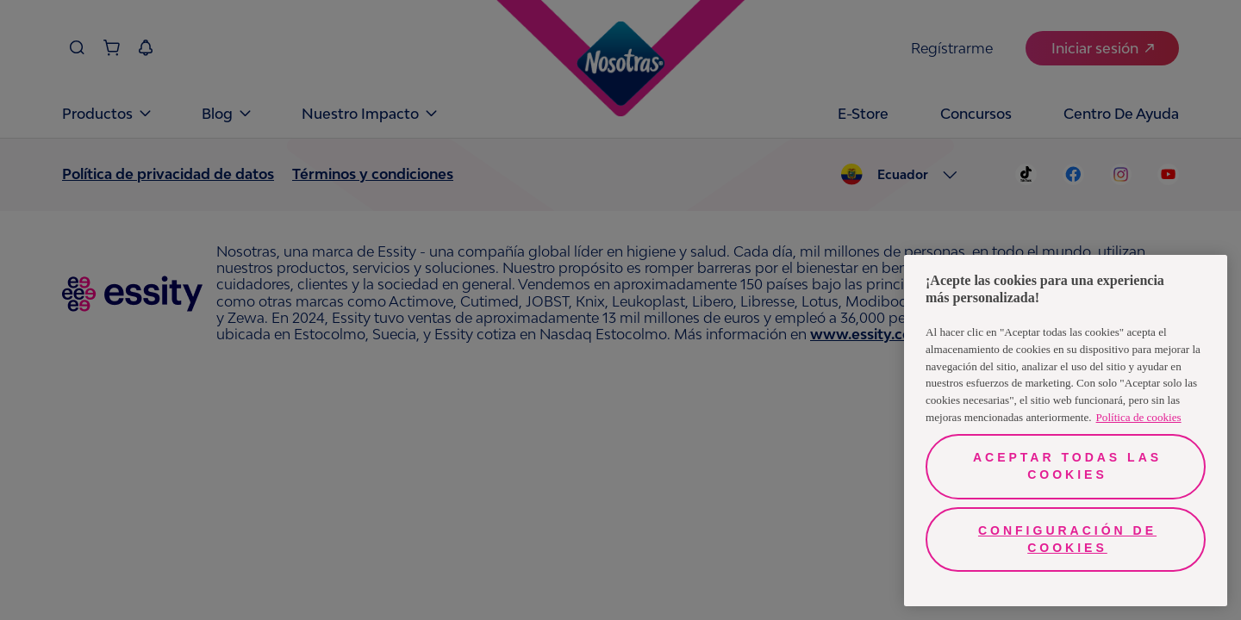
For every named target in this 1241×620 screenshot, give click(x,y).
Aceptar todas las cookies (1067, 465)
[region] (1065, 430)
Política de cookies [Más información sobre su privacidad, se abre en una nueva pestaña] (1139, 417)
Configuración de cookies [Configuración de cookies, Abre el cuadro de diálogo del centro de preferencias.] (1067, 539)
